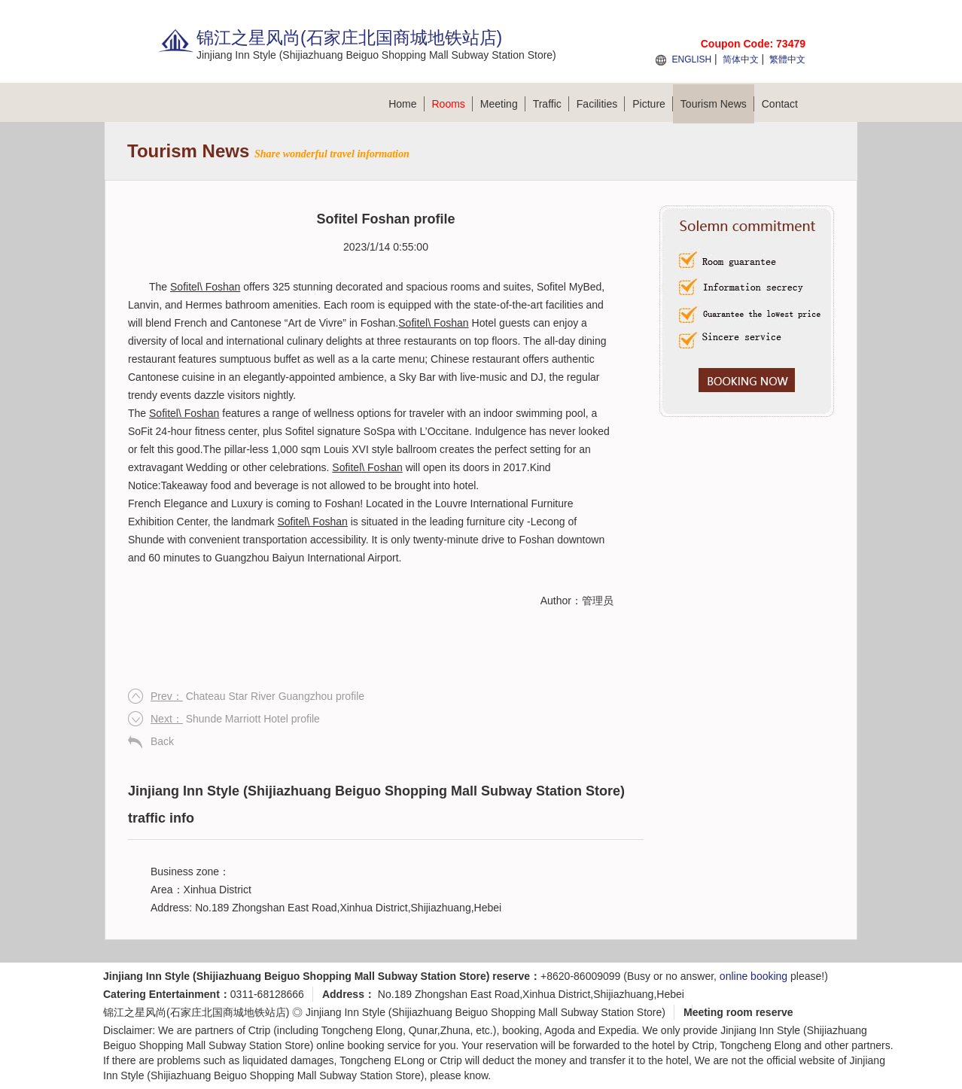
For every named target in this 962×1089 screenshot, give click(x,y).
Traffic (551, 103)
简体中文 (741, 59)
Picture (652, 103)
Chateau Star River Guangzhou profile (257, 696)
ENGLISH (691, 59)
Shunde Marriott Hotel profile (235, 719)
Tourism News (717, 103)
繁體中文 (787, 59)
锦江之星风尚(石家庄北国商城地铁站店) (196, 1012)
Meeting (502, 103)
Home (406, 103)
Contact (780, 104)
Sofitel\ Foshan (205, 287)
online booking (753, 976)
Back (162, 741)
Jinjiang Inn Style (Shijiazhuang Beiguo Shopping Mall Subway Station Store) (485, 1012)
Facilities (601, 103)
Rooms (452, 103)
